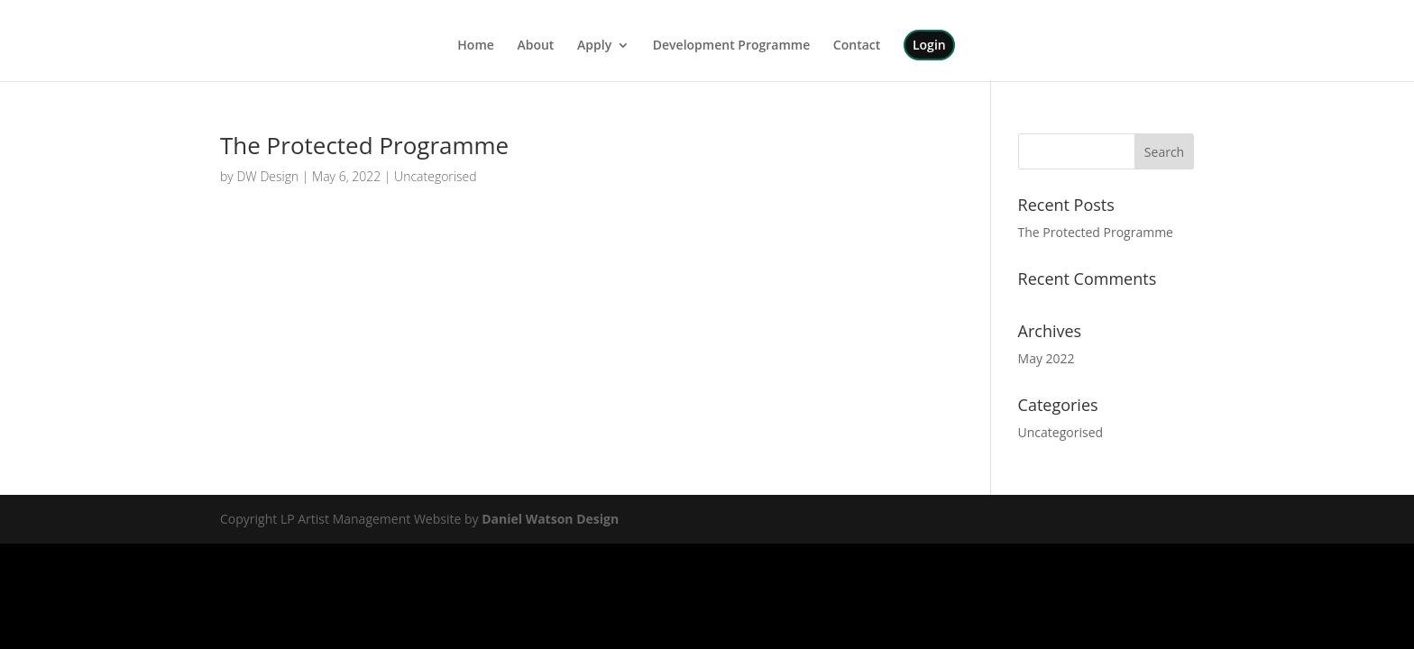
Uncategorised (435, 176)
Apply (594, 46)
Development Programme (731, 46)
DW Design (267, 176)
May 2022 (1046, 358)
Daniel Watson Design (550, 518)
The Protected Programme (364, 145)
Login (929, 44)
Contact (856, 46)
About (535, 46)
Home (475, 46)
